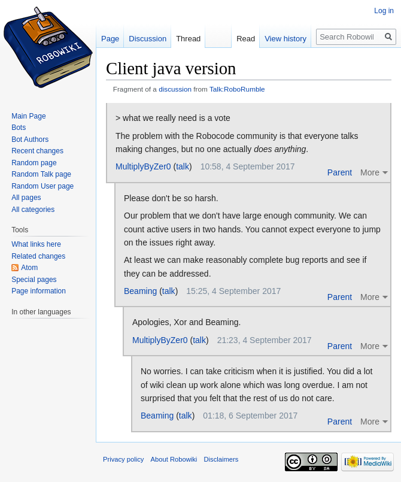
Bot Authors (29, 139)
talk (182, 166)
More (369, 172)
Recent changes (37, 151)
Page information (38, 291)
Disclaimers (221, 459)
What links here (36, 244)
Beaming (140, 291)
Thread (188, 38)
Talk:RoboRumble (237, 89)
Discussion (147, 38)
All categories (32, 209)
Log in (384, 11)
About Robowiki (174, 459)
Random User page (42, 186)
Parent (339, 172)
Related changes (38, 256)
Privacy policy (123, 459)
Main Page (28, 116)
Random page (33, 163)
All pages (26, 197)
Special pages (33, 279)
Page (110, 38)
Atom (29, 267)
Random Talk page (41, 174)
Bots (18, 127)
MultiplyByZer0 (143, 166)
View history (285, 38)
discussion (175, 89)
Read (245, 38)
